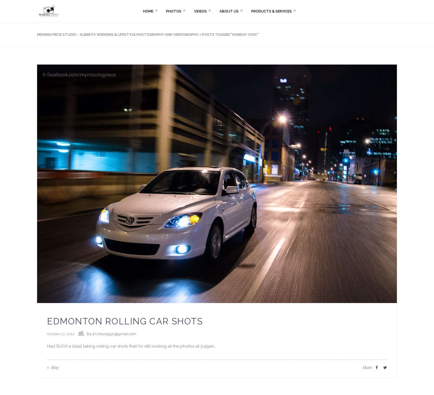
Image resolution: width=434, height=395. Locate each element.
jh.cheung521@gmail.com (114, 334)
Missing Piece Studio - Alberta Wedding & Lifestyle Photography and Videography (117, 34)
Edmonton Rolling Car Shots (125, 321)
